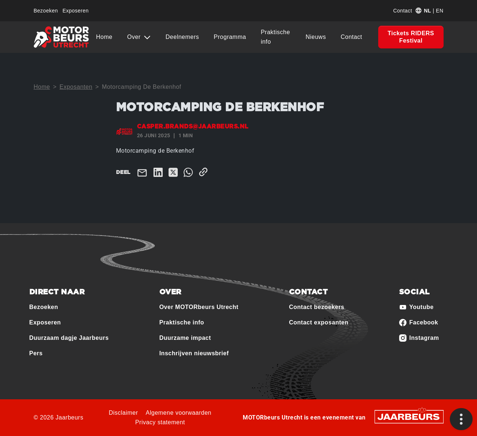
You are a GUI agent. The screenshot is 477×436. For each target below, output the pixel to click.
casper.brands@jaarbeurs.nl (193, 127)
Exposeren (75, 11)
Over (134, 37)
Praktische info (275, 37)
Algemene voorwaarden (179, 413)
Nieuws (316, 37)
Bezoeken (46, 11)
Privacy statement (160, 422)
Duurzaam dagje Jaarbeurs (69, 338)
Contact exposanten (318, 322)
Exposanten (76, 87)
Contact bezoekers (316, 307)
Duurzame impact (185, 338)
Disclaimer (123, 413)
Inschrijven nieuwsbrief (194, 353)
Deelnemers (182, 37)
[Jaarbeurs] (409, 416)
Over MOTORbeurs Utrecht (199, 307)
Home (104, 37)
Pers (36, 353)
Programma (230, 37)
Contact (402, 11)
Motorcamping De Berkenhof (141, 87)
